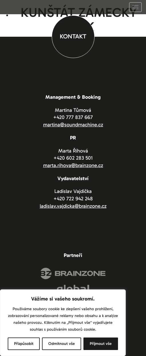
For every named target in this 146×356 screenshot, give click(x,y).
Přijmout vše (101, 343)
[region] (63, 322)
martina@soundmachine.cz (73, 125)
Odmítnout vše (61, 343)
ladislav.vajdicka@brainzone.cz (73, 206)
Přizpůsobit (23, 343)
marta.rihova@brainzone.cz (73, 165)
